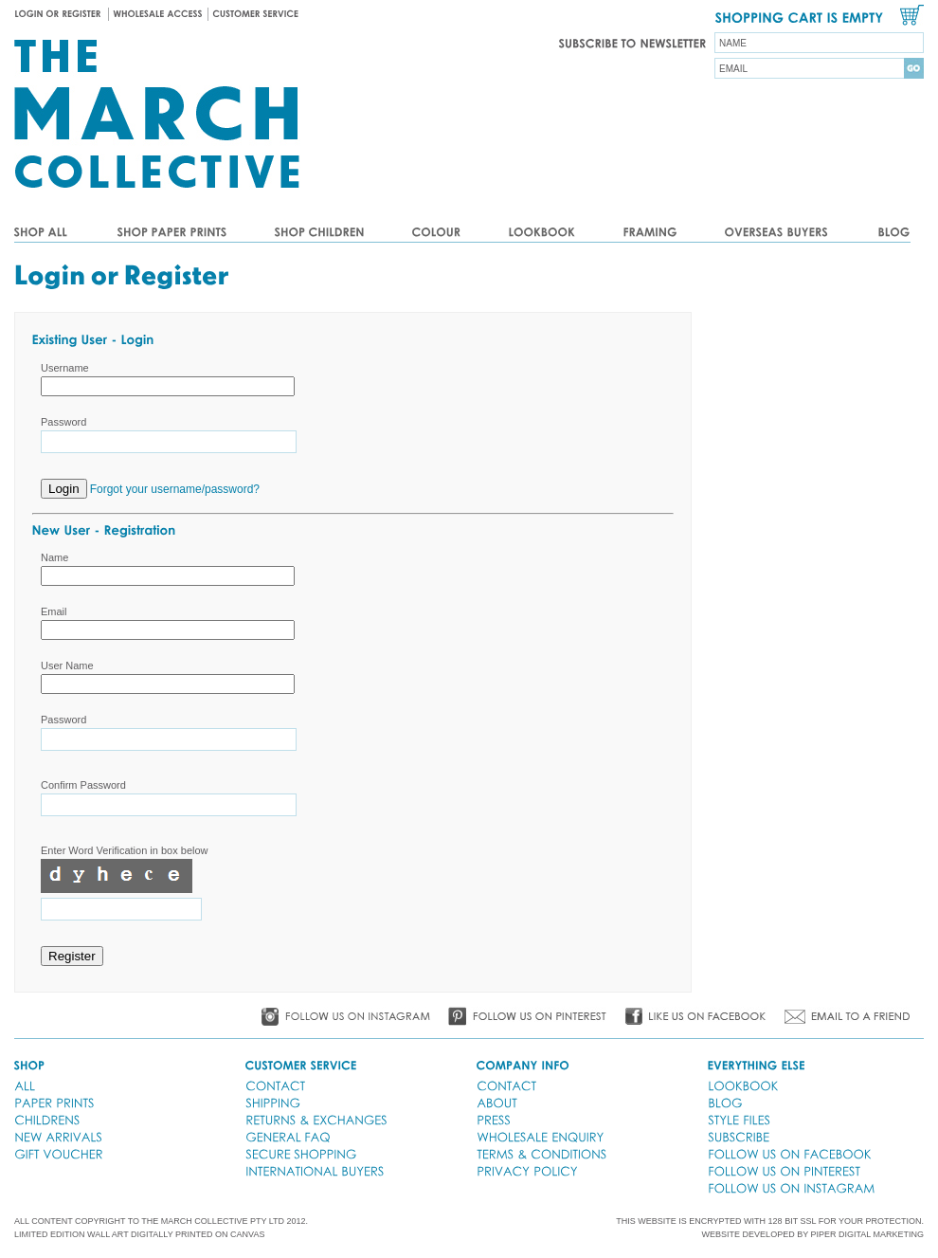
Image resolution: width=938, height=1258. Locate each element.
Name (54, 557)
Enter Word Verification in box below (124, 850)
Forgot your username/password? (175, 489)
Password (63, 422)
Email (54, 611)
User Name (67, 665)
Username (65, 368)
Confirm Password (83, 785)
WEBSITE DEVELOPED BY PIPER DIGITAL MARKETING (813, 1234)
